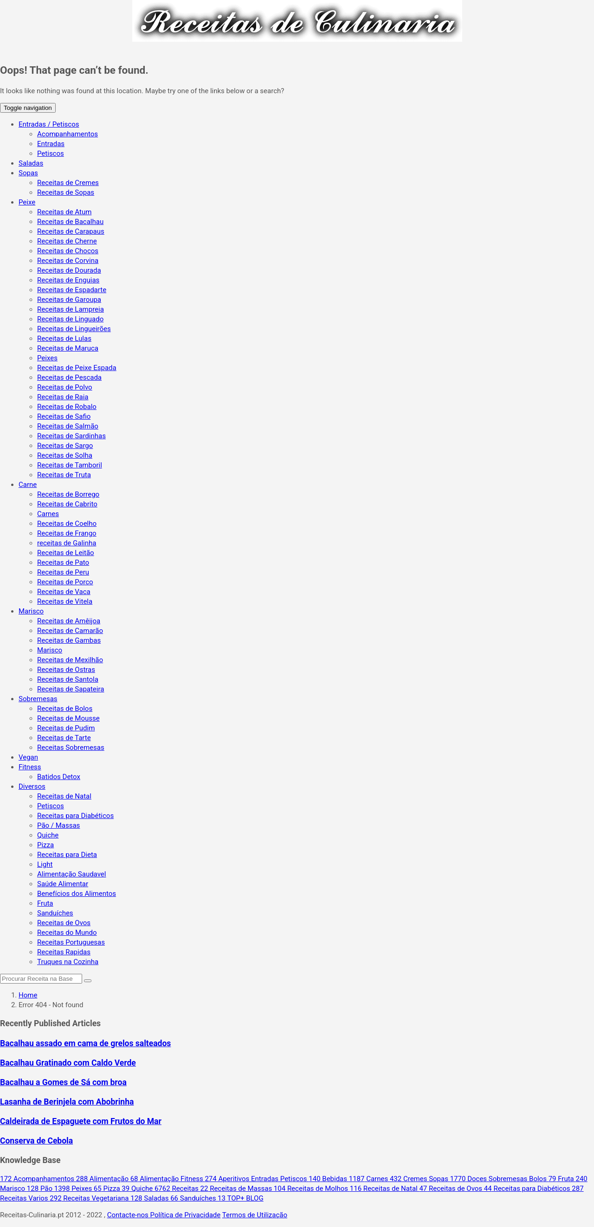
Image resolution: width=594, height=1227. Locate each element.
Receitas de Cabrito (67, 504)
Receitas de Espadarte (71, 290)
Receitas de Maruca (67, 348)
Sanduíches (55, 913)
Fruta (45, 903)
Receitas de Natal (64, 796)
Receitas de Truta (64, 475)
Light (44, 864)
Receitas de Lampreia (70, 309)
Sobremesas (38, 699)
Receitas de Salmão (67, 426)
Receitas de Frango (67, 533)
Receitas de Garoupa (69, 299)
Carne (28, 484)
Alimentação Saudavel (71, 874)
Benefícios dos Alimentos (76, 893)
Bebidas (329, 1179)
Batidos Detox (58, 777)
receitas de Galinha (66, 543)
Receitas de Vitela (64, 601)
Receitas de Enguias (68, 280)
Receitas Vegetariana (90, 1198)
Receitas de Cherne (67, 241)
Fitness (30, 767)
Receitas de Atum (64, 212)
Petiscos (50, 153)
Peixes (47, 358)
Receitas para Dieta (67, 854)
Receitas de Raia (63, 397)
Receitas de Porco (65, 582)
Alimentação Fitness (167, 1179)
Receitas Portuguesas (71, 942)
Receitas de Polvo (64, 387)
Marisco (31, 611)
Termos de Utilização (254, 1215)
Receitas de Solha (64, 455)
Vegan (28, 757)
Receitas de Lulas (64, 338)
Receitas (177, 1188)
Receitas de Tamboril (69, 465)
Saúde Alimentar (62, 884)
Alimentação (103, 1179)
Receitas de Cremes (68, 183)
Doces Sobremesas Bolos (499, 1179)
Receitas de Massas (237, 1188)
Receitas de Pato (63, 562)
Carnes (48, 514)
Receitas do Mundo (67, 932)
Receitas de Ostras (66, 669)
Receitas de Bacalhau (70, 221)
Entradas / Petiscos (49, 124)
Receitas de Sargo (65, 445)
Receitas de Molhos (312, 1188)
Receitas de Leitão (65, 553)
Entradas (51, 144)
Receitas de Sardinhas (71, 436)
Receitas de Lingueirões (74, 329)
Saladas (31, 163)
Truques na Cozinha (67, 962)
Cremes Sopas (420, 1179)
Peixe (27, 202)
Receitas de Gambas (69, 640)
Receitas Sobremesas (70, 747)
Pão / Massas (58, 825)
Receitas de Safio (63, 416)
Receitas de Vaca (63, 592)
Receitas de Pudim (66, 728)
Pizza (45, 845)
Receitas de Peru (63, 572)
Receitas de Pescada (69, 377)
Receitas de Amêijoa (68, 621)
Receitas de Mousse (68, 718)
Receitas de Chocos (67, 251)
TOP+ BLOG (241, 1198)
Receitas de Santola (67, 679)
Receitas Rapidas (63, 952)
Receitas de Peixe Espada (76, 368)
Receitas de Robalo (67, 407)
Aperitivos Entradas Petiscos (257, 1179)
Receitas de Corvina (67, 260)
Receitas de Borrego (68, 494)
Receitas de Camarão (70, 630)
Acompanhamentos (67, 134)
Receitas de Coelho (67, 523)
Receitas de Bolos (64, 708)
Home (28, 995)
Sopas (28, 173)
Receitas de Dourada (69, 270)
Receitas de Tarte (64, 738)
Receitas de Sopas (65, 192)
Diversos (32, 786)
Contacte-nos (128, 1215)
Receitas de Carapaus (70, 231)
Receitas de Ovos (63, 923)
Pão (40, 1188)
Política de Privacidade (185, 1215)
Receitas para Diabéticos (75, 816)
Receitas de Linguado (70, 319)
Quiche (47, 835)
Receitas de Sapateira (70, 689)
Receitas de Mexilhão (70, 660)
